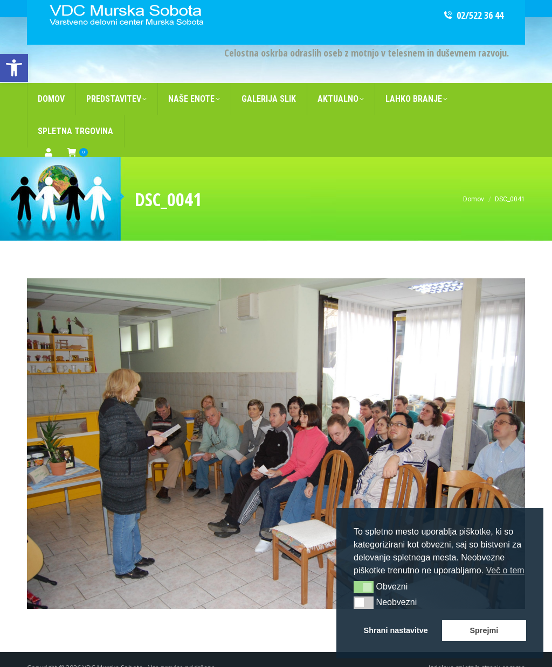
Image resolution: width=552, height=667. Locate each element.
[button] (364, 587)
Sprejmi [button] (484, 630)
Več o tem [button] (505, 570)
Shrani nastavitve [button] (396, 630)
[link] (14, 68)
